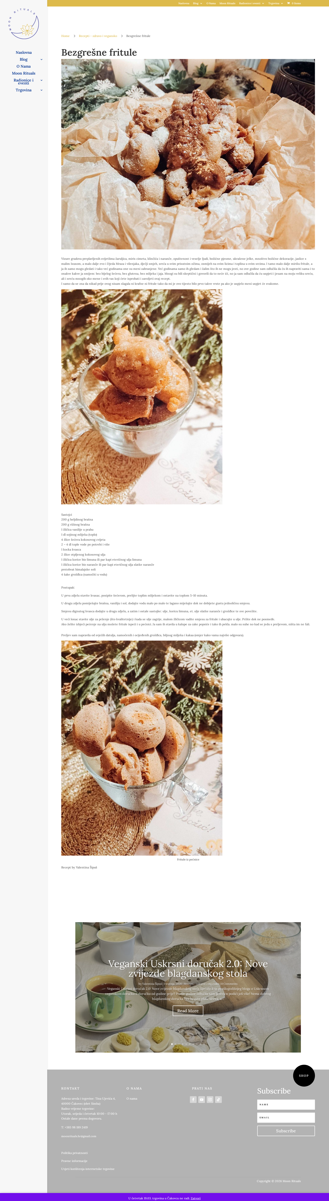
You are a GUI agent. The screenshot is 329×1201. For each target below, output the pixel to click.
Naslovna (183, 3)
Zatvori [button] (196, 1198)
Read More (188, 1010)
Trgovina (273, 3)
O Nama (211, 3)
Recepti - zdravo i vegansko (201, 984)
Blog (195, 3)
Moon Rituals (227, 3)
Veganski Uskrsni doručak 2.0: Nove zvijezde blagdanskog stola (188, 968)
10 (204, 1044)
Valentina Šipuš (152, 984)
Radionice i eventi (249, 3)
